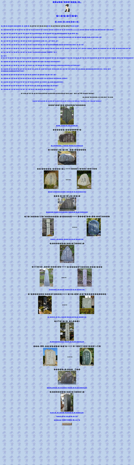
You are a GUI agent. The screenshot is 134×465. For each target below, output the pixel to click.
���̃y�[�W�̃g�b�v (64, 416)
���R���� (9, 71)
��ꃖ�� (46, 52)
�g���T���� (85, 69)
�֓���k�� (57, 45)
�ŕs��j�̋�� (53, 82)
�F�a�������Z (60, 33)
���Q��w (86, 37)
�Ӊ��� (60, 58)
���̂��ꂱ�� (59, 420)
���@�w (71, 420)
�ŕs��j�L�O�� (42, 89)
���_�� (91, 48)
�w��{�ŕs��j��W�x (44, 85)
